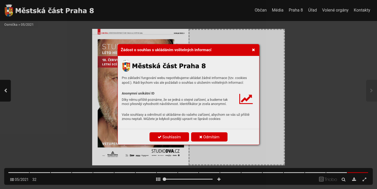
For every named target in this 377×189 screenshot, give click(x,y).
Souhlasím (169, 137)
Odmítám (209, 137)
